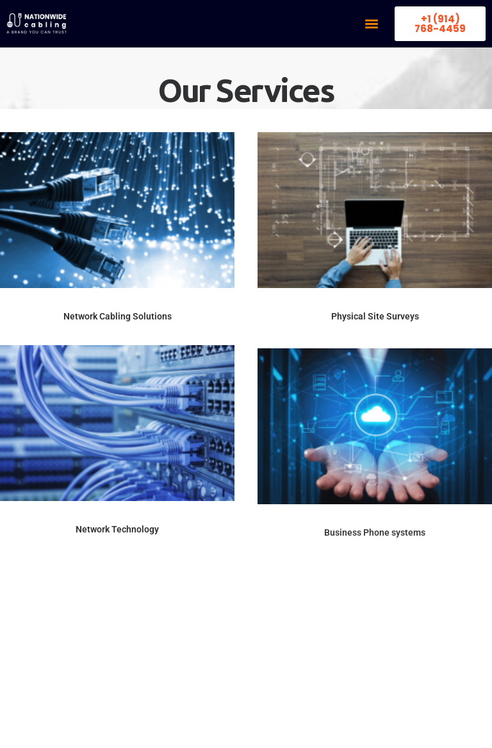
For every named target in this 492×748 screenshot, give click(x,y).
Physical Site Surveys (375, 317)
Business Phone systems (374, 571)
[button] (371, 24)
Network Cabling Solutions (117, 316)
